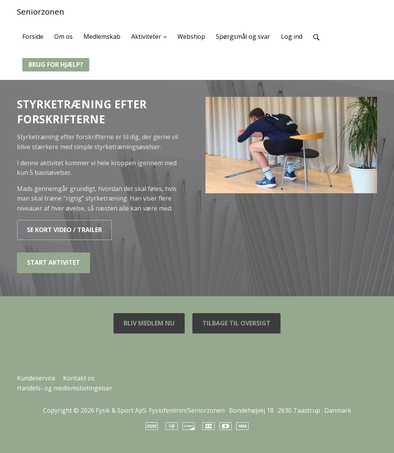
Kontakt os (79, 378)
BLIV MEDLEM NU (149, 323)
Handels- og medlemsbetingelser (64, 388)
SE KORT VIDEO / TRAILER (64, 230)
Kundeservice (36, 378)
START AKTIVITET (53, 262)
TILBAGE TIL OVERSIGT (236, 323)
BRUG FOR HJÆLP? (55, 64)
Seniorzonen (40, 11)
